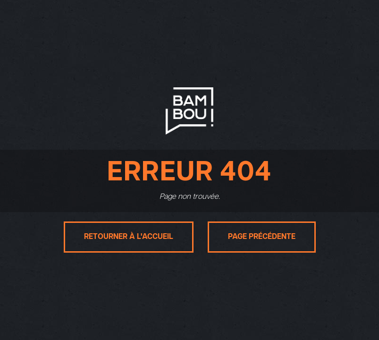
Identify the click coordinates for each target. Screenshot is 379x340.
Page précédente (261, 237)
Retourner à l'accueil (128, 237)
